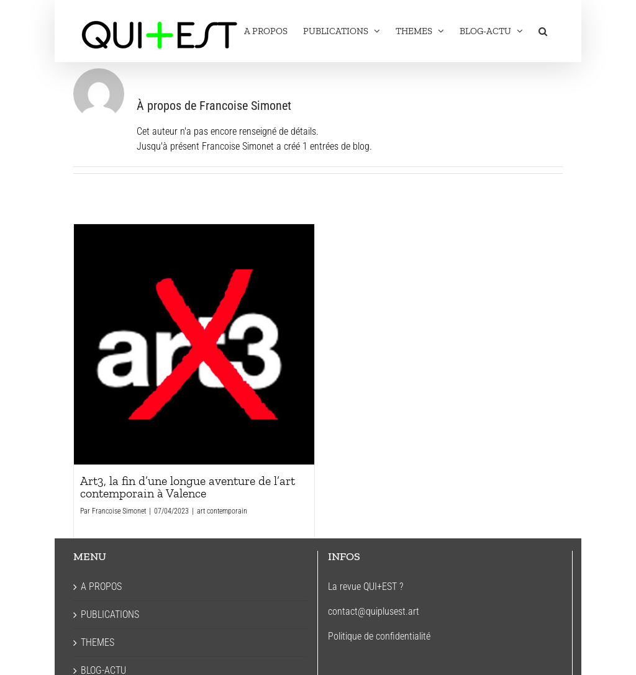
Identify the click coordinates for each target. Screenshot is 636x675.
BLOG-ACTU (103, 656)
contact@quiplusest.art (373, 597)
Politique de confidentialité (379, 622)
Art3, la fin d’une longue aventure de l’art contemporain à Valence (187, 487)
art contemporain (222, 511)
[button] (542, 31)
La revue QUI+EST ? (365, 572)
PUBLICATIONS (110, 600)
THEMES (97, 628)
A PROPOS (101, 572)
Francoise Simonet (119, 511)
